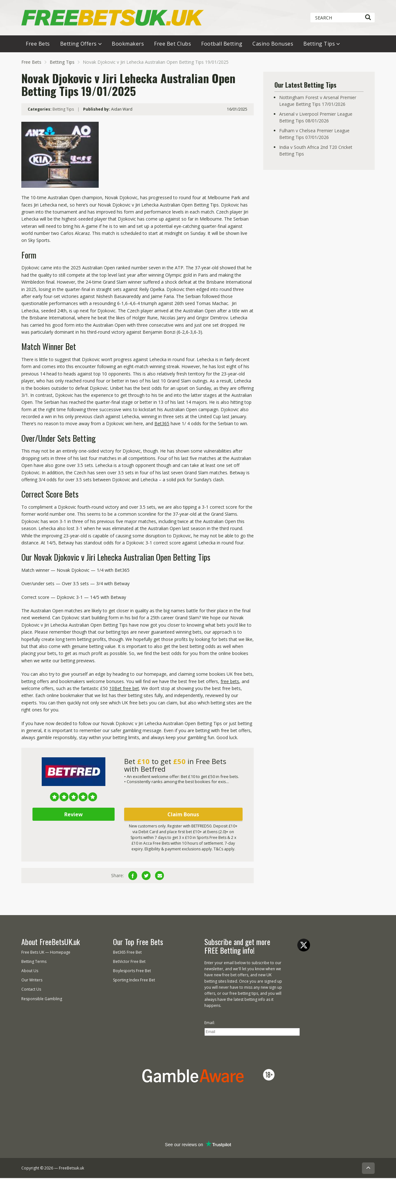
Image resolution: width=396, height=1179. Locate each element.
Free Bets (38, 44)
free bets (230, 682)
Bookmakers (128, 44)
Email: (209, 1023)
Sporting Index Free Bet (134, 981)
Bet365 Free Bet (127, 953)
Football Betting (221, 44)
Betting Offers (78, 44)
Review (73, 815)
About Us (29, 971)
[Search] (368, 17)
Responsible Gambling (41, 999)
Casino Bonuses (272, 44)
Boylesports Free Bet (132, 971)
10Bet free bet (124, 689)
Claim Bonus (183, 815)
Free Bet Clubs (172, 44)
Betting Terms (33, 962)
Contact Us (31, 990)
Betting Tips (319, 44)
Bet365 (161, 424)
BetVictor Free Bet (129, 962)
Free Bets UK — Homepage (45, 953)
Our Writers (31, 981)
